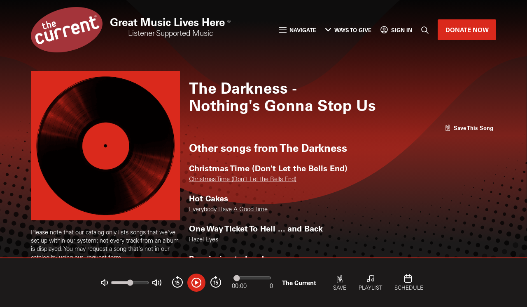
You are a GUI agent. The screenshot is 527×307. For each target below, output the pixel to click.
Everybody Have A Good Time (228, 210)
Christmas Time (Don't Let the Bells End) (242, 180)
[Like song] (469, 128)
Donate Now (467, 30)
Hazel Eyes (203, 240)
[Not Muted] (104, 282)
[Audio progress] (252, 277)
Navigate (297, 29)
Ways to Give (348, 29)
